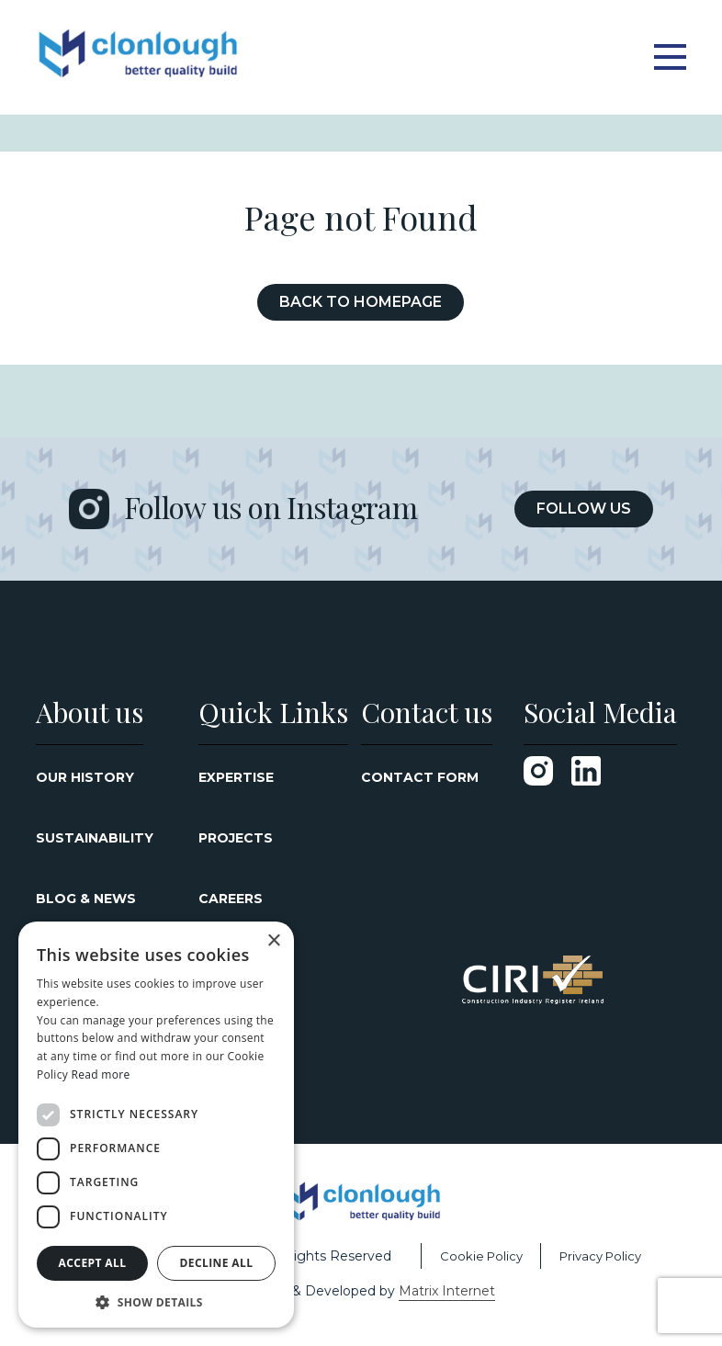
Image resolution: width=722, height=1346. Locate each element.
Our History (85, 777)
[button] (156, 1301)
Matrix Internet (447, 1291)
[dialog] (156, 1125)
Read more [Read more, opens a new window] (100, 1074)
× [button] (273, 941)
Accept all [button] (93, 1263)
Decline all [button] (217, 1263)
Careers (230, 898)
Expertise (236, 777)
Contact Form (420, 777)
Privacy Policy (600, 1256)
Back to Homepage (360, 302)
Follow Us (583, 508)
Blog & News (86, 898)
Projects (235, 838)
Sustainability (94, 838)
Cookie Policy (481, 1256)
